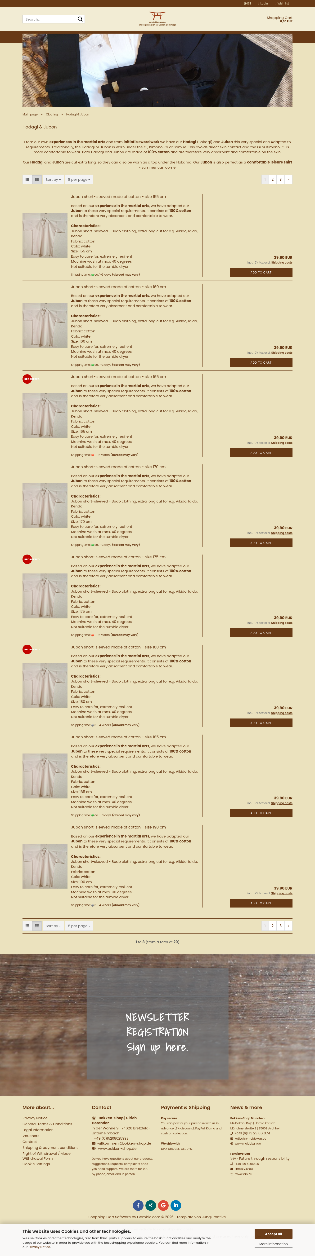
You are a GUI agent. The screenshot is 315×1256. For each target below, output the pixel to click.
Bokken (56, 36)
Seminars (257, 36)
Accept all (273, 1234)
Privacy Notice (39, 1247)
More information (273, 1244)
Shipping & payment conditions (50, 1159)
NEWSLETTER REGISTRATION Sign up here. (157, 1043)
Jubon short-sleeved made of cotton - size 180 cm (118, 658)
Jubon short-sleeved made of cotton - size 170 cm (118, 478)
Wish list (282, 3)
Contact (29, 1153)
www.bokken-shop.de (117, 1159)
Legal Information (38, 1141)
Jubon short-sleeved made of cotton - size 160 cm (118, 298)
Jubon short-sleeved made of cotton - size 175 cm (118, 568)
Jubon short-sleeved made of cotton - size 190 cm (118, 838)
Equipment (195, 36)
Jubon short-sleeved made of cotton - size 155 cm (118, 208)
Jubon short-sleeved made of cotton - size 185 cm (118, 748)
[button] (247, 3)
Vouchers (30, 1147)
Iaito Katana (141, 36)
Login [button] (263, 3)
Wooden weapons (87, 36)
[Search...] (80, 19)
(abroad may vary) (126, 286)
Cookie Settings (36, 1175)
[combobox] (53, 191)
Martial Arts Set (227, 36)
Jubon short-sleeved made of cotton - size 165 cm (118, 388)
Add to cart (261, 284)
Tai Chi (117, 36)
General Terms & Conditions (47, 1135)
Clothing (169, 36)
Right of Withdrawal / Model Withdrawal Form (47, 1167)
